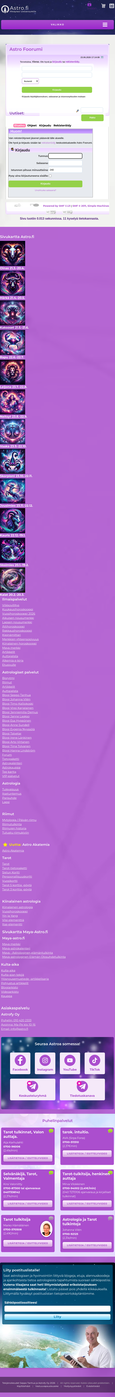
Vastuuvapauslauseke (47, 1386)
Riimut (7, 682)
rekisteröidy (72, 61)
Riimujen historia (14, 828)
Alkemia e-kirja (12, 660)
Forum (7, 755)
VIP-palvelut (11, 776)
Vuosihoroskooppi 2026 (18, 613)
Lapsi (6, 802)
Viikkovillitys (10, 605)
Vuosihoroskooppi (15, 911)
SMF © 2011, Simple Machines (91, 205)
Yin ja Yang (10, 916)
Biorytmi (8, 678)
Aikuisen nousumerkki (18, 618)
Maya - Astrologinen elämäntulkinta (27, 952)
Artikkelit (8, 652)
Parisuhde (9, 798)
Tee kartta (9, 772)
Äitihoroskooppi (13, 626)
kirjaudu (57, 61)
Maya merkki (11, 648)
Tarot (6, 864)
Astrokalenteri (12, 763)
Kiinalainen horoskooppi (19, 643)
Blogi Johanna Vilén (16, 699)
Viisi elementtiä (13, 920)
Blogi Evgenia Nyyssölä (18, 729)
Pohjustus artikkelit (15, 983)
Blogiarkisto (9, 987)
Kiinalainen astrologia (17, 907)
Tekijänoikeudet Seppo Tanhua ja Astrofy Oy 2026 (28, 1383)
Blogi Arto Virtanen (15, 742)
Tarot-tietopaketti (14, 868)
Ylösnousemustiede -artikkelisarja (25, 979)
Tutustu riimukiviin (15, 832)
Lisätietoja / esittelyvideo (28, 1158)
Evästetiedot (93, 1386)
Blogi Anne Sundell (15, 725)
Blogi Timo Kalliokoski (17, 703)
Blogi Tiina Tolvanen (16, 746)
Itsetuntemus (11, 793)
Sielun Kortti (11, 872)
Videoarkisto (10, 992)
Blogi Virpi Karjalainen (18, 708)
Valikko (57, 24)
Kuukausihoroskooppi (17, 609)
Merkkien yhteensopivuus (20, 639)
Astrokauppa (11, 767)
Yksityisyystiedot (72, 1386)
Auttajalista (10, 656)
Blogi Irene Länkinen (17, 737)
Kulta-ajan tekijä (12, 975)
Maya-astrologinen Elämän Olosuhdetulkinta (34, 957)
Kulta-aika (8, 970)
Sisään (92, 6)
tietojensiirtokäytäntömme (74, 1293)
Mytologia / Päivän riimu (19, 820)
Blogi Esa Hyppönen (16, 720)
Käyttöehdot (23, 1386)
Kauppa (6, 996)
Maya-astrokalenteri (16, 948)
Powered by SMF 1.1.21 (56, 205)
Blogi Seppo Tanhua (16, 695)
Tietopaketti (10, 759)
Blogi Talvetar (11, 733)
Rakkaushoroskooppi (17, 630)
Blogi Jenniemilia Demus (20, 712)
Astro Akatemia (13, 850)
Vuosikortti (10, 881)
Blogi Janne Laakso (15, 716)
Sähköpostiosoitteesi (20, 1302)
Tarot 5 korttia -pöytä (17, 885)
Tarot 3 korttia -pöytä (17, 889)
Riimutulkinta (12, 824)
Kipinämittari (11, 635)
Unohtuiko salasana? (45, 190)
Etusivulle (9, 665)
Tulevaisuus (10, 789)
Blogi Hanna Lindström (18, 750)
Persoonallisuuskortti (17, 876)
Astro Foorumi (26, 49)
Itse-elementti (12, 924)
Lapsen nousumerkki (17, 622)
